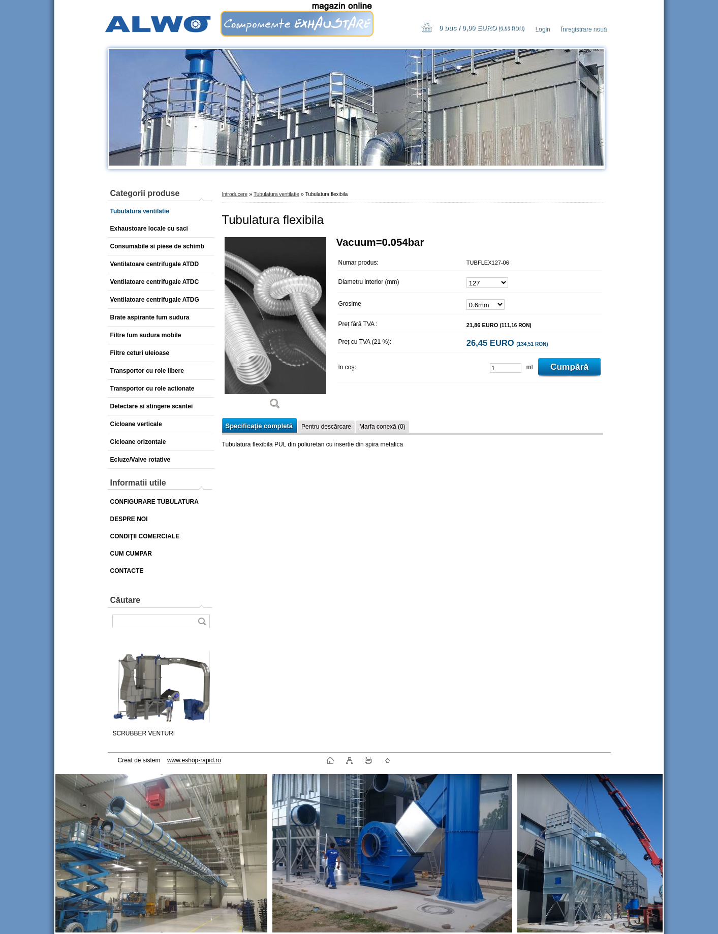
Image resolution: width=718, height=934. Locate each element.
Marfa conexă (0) (382, 426)
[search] (202, 621)
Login (542, 29)
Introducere (235, 194)
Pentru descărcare (326, 426)
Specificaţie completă (259, 426)
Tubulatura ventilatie (276, 194)
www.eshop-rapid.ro (194, 760)
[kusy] (505, 368)
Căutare (125, 600)
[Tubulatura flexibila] (275, 326)
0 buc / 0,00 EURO (481, 27)
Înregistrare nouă (583, 29)
